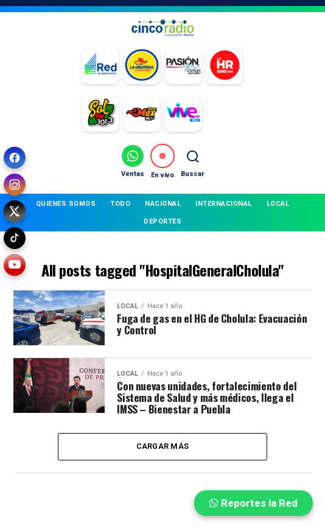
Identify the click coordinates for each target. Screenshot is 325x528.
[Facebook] (15, 158)
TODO (120, 204)
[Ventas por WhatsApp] (132, 161)
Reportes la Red (253, 503)
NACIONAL (163, 204)
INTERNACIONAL (223, 204)
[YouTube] (15, 265)
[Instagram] (15, 184)
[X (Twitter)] (15, 211)
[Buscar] (192, 161)
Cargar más (162, 446)
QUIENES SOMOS (66, 204)
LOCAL (278, 204)
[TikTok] (15, 238)
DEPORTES (162, 221)
